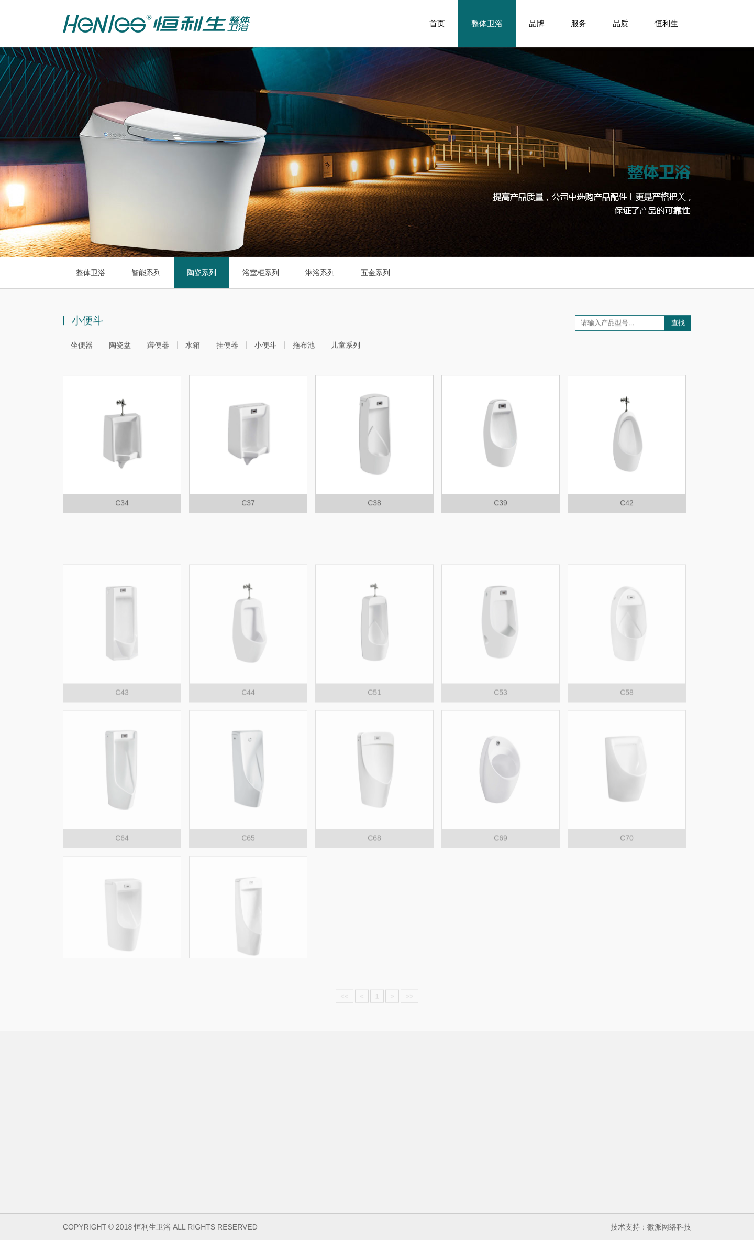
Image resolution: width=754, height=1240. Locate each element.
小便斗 (265, 347)
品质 (620, 23)
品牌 (537, 23)
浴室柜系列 (260, 272)
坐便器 (82, 347)
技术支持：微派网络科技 (651, 1227)
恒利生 (666, 23)
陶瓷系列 (201, 272)
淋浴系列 (320, 272)
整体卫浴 (487, 23)
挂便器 (227, 347)
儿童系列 (345, 347)
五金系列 (375, 272)
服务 (578, 23)
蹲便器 (158, 347)
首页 (437, 23)
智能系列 (146, 272)
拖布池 (304, 347)
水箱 (192, 347)
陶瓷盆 (120, 347)
